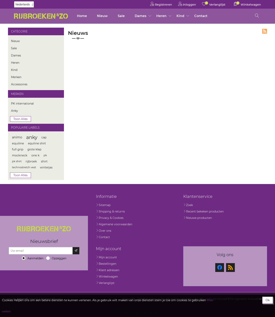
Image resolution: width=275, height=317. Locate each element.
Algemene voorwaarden (115, 224)
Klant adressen (109, 270)
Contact (200, 16)
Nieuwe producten (199, 218)
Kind (180, 16)
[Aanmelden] (41, 250)
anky (31, 137)
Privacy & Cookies (111, 218)
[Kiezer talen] (24, 4)
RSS (264, 31)
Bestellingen (107, 264)
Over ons (105, 230)
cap (44, 137)
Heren (161, 16)
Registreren (161, 4)
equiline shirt (37, 143)
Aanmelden (35, 258)
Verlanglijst (107, 283)
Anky (14, 111)
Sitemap (105, 205)
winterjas (46, 167)
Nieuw (102, 16)
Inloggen (187, 4)
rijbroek (31, 161)
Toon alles (20, 119)
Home (82, 16)
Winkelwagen (108, 276)
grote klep (34, 149)
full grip (17, 149)
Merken (16, 77)
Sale (121, 16)
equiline (18, 143)
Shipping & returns (112, 211)
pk (45, 155)
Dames (140, 16)
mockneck (19, 155)
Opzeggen (59, 258)
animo (17, 137)
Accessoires (19, 84)
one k (35, 155)
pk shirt (17, 161)
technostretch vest (24, 167)
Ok (268, 300)
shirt (44, 161)
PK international (22, 103)
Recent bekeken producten (205, 211)
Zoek (189, 205)
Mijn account (108, 257)
